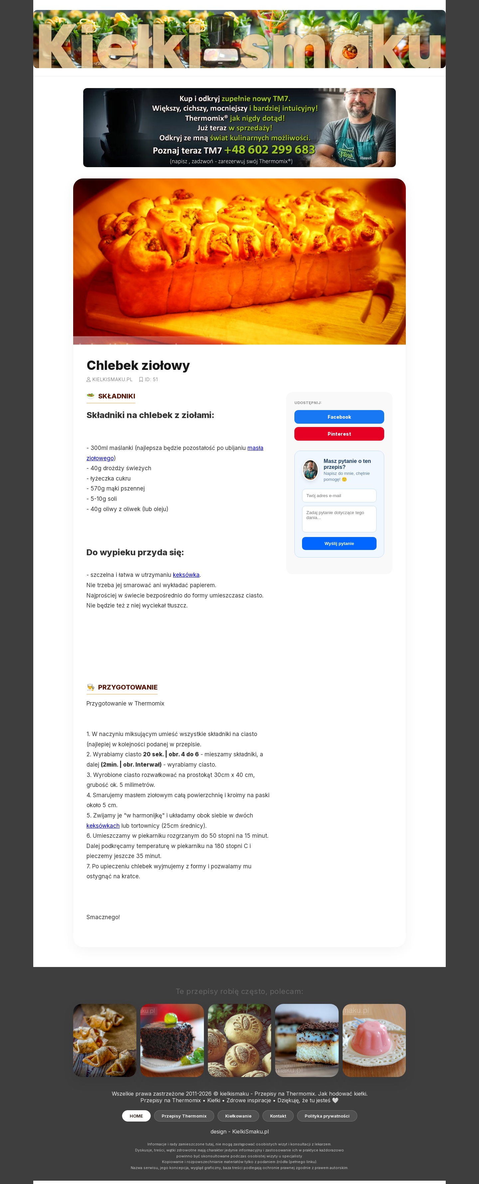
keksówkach (103, 825)
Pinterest (339, 434)
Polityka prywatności (327, 1116)
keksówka (186, 575)
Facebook (339, 417)
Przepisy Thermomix (184, 1116)
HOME (136, 1116)
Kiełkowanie (238, 1116)
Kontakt (278, 1116)
